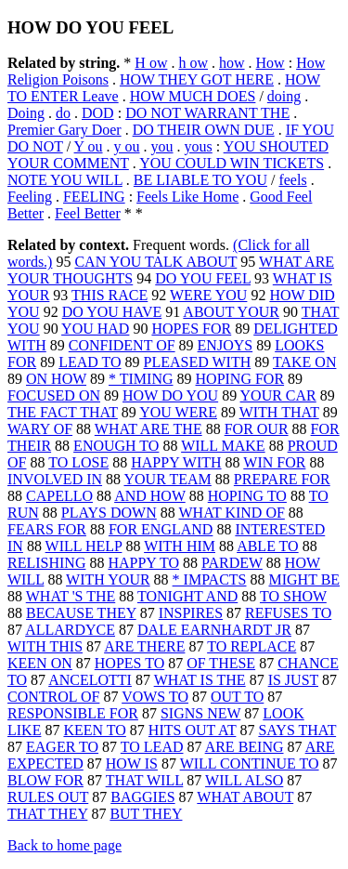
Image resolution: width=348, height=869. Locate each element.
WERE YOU (208, 295)
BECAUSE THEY (81, 613)
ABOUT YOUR (231, 312)
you (162, 146)
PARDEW (232, 563)
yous (199, 146)
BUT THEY (146, 814)
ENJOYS (225, 345)
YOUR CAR (278, 395)
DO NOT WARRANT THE (207, 113)
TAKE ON (304, 362)
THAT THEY (47, 814)
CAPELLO (59, 496)
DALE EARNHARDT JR (214, 630)
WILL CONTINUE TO (249, 763)
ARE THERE (144, 646)
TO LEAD (152, 747)
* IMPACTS (210, 579)
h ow (193, 63)
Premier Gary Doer (64, 130)
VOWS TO (155, 696)
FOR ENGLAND (161, 529)
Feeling (29, 196)
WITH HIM (179, 546)
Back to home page (64, 845)
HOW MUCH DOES (193, 96)
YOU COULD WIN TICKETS (231, 163)
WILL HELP (83, 546)
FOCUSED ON (53, 395)
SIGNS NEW (200, 713)
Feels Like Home (187, 196)
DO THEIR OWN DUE (204, 130)
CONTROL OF (53, 696)
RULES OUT (47, 797)
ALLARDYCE (70, 630)
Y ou (88, 146)
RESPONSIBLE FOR (72, 713)
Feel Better (88, 213)
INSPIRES (191, 613)
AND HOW (150, 496)
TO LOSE (78, 462)
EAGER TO (62, 747)
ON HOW (56, 379)
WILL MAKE (223, 446)
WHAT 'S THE (71, 596)
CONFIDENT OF (122, 345)
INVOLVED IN (54, 479)
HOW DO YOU (170, 395)
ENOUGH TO (116, 446)
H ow (151, 63)
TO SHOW (293, 596)
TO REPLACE (251, 646)
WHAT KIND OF (231, 512)
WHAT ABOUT (245, 797)
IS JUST (293, 680)
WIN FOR (274, 462)
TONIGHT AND (187, 596)
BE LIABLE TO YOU (200, 180)
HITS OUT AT (192, 730)
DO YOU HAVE (112, 312)
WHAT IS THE (200, 680)
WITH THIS (45, 646)
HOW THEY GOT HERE (197, 79)
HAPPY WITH (176, 462)
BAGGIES (142, 797)
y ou (127, 146)
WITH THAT (279, 412)
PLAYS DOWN (109, 512)
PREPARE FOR (282, 479)
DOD (98, 113)
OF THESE (221, 663)
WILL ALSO (244, 780)
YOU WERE (178, 412)
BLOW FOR (45, 780)
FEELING (94, 196)
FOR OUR (257, 429)
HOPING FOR (240, 379)
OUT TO (237, 696)
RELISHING (46, 563)
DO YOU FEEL (203, 278)
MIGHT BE (305, 579)
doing (284, 96)
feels (292, 180)
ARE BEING (244, 747)
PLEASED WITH (197, 362)
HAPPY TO (143, 563)
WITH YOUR (108, 579)
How (270, 63)
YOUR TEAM (167, 479)
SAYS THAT (297, 730)
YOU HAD (95, 328)
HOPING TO (247, 496)
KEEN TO (94, 730)
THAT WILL (145, 780)
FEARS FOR (46, 529)
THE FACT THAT (62, 412)
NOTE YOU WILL (64, 180)
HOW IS (132, 763)
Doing (26, 113)
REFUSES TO (288, 613)
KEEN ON (39, 663)
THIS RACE (109, 295)
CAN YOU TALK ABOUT (155, 262)
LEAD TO (89, 362)
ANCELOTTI (90, 680)
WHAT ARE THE (148, 429)
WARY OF (39, 429)
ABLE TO (268, 546)
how (232, 63)
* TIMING (141, 379)
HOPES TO (129, 663)
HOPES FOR (191, 328)
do (63, 113)
